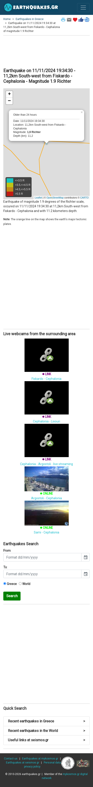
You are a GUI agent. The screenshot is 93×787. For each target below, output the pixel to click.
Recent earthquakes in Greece (46, 721)
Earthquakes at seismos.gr (22, 762)
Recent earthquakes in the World (46, 731)
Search (12, 596)
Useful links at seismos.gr (46, 740)
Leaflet (38, 197)
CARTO (84, 197)
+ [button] (9, 94)
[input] (42, 557)
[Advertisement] (46, 51)
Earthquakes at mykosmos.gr (40, 758)
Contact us (10, 758)
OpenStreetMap (55, 197)
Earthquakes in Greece (30, 19)
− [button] (9, 101)
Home (7, 19)
